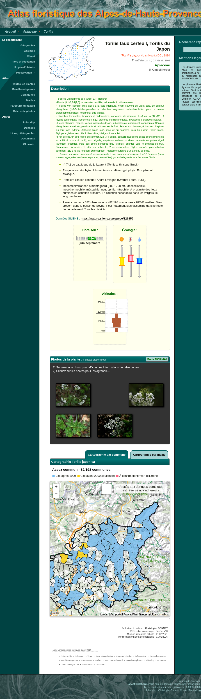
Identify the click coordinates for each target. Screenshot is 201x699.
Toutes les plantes (23, 84)
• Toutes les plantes (157, 656)
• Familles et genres (68, 660)
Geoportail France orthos (154, 614)
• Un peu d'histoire (123, 656)
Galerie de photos (24, 111)
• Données (160, 660)
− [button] (56, 494)
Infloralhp (29, 122)
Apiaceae (30, 31)
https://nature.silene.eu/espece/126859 (107, 218)
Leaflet (104, 614)
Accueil (10, 31)
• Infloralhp (149, 660)
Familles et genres (23, 89)
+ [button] (56, 487)
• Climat (88, 656)
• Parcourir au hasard (113, 660)
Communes (28, 94)
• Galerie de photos (133, 660)
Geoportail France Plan (123, 614)
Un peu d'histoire (24, 67)
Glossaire (29, 144)
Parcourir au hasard (22, 105)
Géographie (28, 45)
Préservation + (25, 72)
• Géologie (78, 656)
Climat (31, 56)
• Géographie (65, 656)
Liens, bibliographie (22, 133)
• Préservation (139, 656)
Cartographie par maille (149, 454)
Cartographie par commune (107, 454)
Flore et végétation (23, 61)
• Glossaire (99, 664)
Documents (28, 138)
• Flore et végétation (103, 656)
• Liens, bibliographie (69, 664)
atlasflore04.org (137, 684)
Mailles (30, 100)
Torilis (48, 31)
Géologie (29, 50)
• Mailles (97, 660)
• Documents (86, 664)
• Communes (85, 660)
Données (29, 127)
